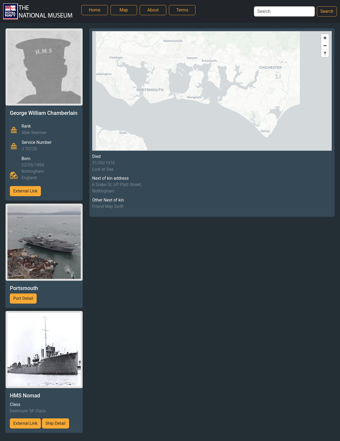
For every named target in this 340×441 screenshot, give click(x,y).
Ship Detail (55, 423)
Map (124, 9)
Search (326, 11)
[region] (212, 90)
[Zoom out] (325, 45)
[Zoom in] (325, 38)
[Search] (284, 11)
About (153, 9)
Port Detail (23, 298)
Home (94, 9)
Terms (182, 9)
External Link (25, 191)
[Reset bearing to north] (325, 53)
